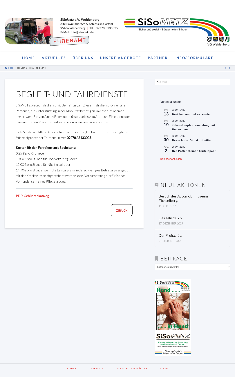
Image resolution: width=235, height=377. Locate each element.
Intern (163, 368)
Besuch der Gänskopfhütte (191, 140)
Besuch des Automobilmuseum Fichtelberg (183, 198)
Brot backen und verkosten (192, 114)
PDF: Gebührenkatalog (32, 196)
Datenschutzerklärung (136, 368)
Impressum (101, 368)
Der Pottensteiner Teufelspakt (194, 151)
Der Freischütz (170, 235)
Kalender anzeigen (171, 158)
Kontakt (77, 368)
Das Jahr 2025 (170, 218)
